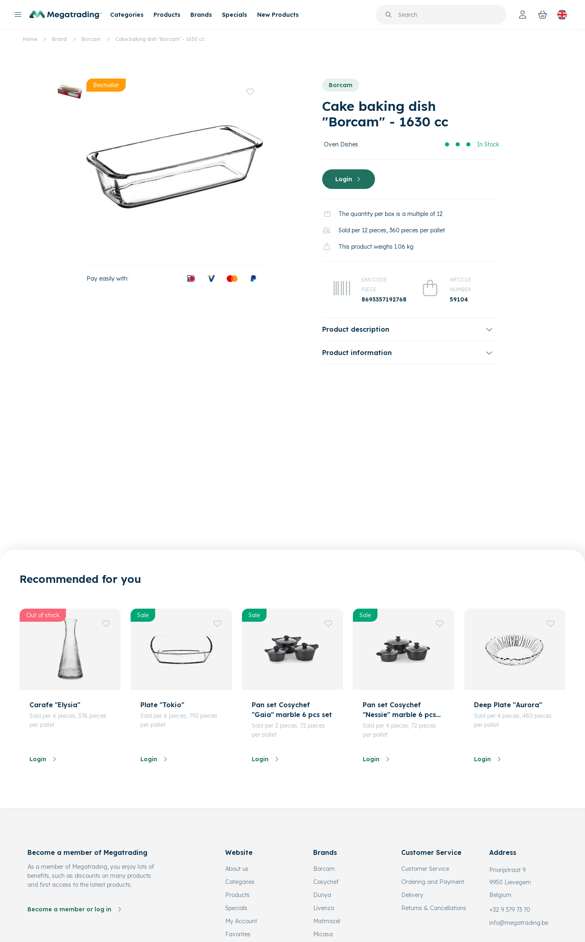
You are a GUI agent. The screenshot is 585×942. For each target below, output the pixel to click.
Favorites (238, 934)
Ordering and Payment (432, 882)
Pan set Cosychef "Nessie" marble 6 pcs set (399, 710)
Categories (127, 14)
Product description (355, 329)
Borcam (91, 39)
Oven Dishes (341, 144)
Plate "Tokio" (162, 705)
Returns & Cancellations (433, 908)
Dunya (322, 895)
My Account (241, 921)
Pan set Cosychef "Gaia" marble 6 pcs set (292, 710)
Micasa (323, 934)
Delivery (412, 895)
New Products (278, 14)
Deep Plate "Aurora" (508, 705)
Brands (201, 14)
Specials (234, 14)
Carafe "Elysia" (54, 705)
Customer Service (425, 868)
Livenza (323, 908)
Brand (59, 39)
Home (30, 39)
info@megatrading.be (518, 922)
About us (236, 868)
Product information (357, 352)
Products (167, 14)
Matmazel (326, 921)
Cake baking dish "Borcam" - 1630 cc (160, 39)
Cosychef (326, 882)
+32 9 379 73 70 (509, 909)
